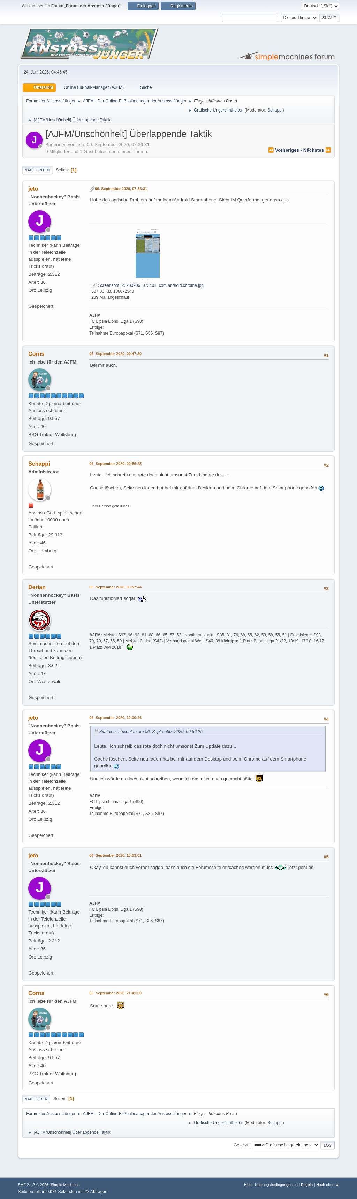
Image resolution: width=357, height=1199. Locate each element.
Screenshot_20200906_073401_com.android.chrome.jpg (147, 285)
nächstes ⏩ (317, 150)
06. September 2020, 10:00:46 (115, 718)
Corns (36, 354)
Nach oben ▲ (327, 1185)
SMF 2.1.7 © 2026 (33, 1185)
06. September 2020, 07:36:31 (121, 188)
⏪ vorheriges (283, 150)
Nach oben (36, 1099)
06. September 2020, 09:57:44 (115, 587)
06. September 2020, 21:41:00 (115, 993)
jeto (33, 189)
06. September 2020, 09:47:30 (115, 354)
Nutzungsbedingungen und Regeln (284, 1185)
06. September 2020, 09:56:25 (115, 463)
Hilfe (248, 1185)
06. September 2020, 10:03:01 (115, 855)
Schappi (274, 110)
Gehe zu (241, 1145)
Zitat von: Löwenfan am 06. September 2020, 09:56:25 (151, 731)
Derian (37, 587)
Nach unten (37, 170)
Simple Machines (65, 1185)
